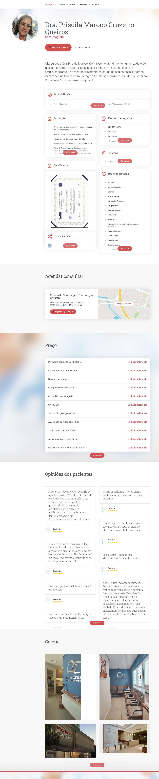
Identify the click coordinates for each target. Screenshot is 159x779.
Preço (72, 4)
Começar (49, 4)
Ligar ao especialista (63, 311)
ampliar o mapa (124, 304)
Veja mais (97, 455)
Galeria (95, 4)
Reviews (83, 4)
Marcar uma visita (58, 47)
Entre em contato (82, 47)
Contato (61, 4)
